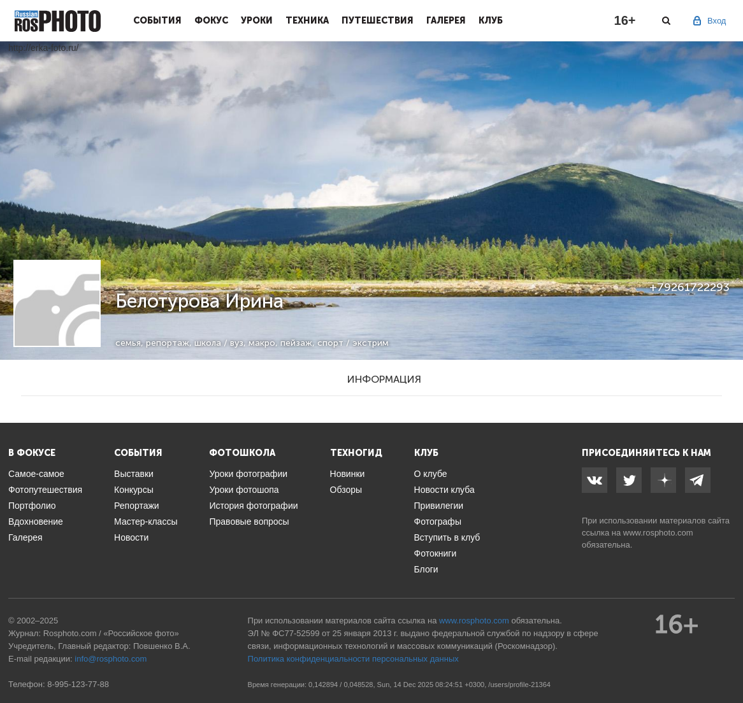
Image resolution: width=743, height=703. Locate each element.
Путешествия (378, 20)
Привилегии (439, 506)
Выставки (134, 474)
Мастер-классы (145, 521)
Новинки (347, 474)
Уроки (257, 20)
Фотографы (437, 521)
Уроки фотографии (248, 474)
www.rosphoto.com (658, 532)
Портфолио (32, 506)
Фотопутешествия (45, 490)
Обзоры (346, 490)
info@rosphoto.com (111, 659)
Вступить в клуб (447, 537)
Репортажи (136, 506)
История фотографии (253, 506)
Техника (307, 20)
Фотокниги (435, 553)
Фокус (211, 20)
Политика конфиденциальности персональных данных (353, 659)
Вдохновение (35, 521)
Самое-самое (36, 474)
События (157, 20)
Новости (131, 537)
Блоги (426, 569)
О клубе (430, 474)
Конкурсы (134, 490)
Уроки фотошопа (243, 490)
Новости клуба (444, 490)
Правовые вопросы (249, 521)
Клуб (491, 20)
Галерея (446, 20)
